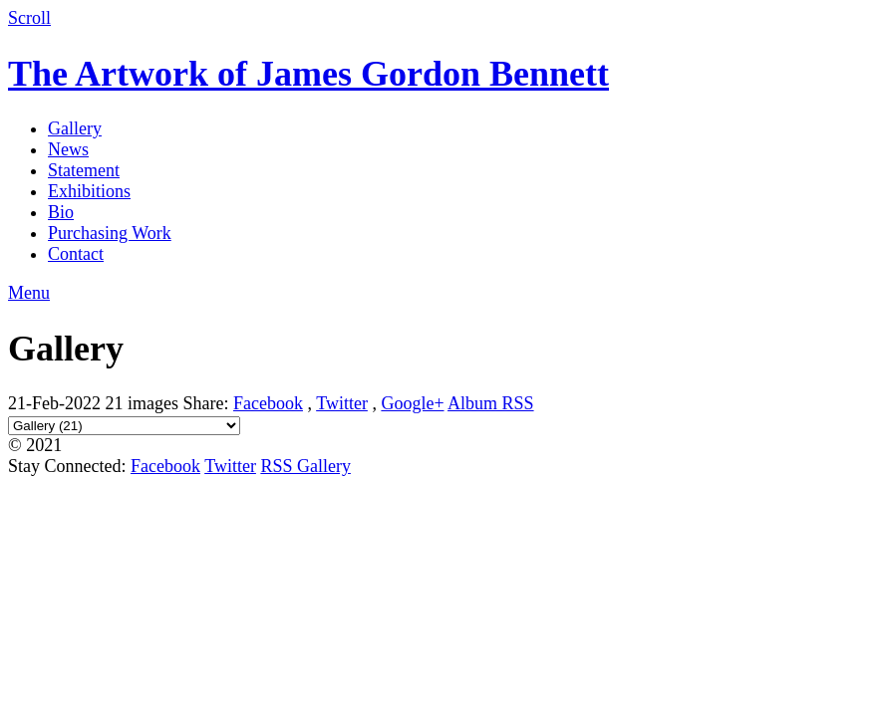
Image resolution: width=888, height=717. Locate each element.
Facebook (268, 403)
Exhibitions (89, 191)
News (68, 149)
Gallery (75, 128)
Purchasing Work (109, 233)
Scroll (29, 18)
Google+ (412, 403)
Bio (61, 212)
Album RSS (490, 403)
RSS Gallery (305, 466)
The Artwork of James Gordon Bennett (308, 74)
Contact (76, 254)
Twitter (342, 403)
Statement (84, 170)
